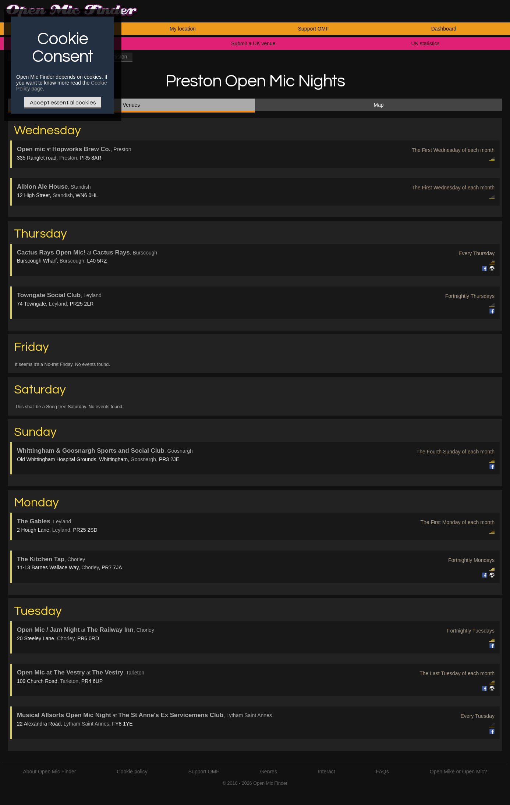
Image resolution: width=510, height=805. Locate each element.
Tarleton (69, 681)
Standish (62, 195)
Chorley (90, 567)
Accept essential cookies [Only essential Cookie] (63, 103)
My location (183, 29)
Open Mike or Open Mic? (458, 771)
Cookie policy (132, 771)
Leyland (58, 304)
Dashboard (444, 29)
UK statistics (425, 43)
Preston (68, 158)
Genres (268, 771)
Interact (326, 771)
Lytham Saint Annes (86, 724)
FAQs (382, 771)
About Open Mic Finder (49, 771)
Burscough (72, 261)
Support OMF (313, 29)
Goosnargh (143, 459)
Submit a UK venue (253, 43)
